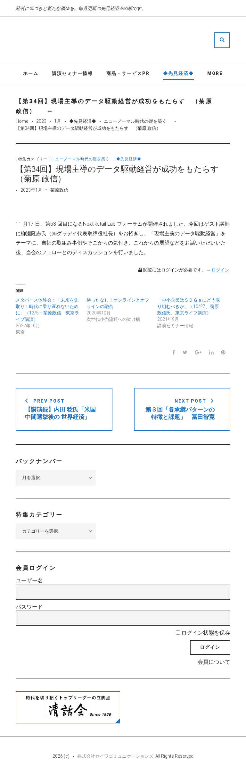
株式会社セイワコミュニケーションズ (115, 756)
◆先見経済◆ (178, 73)
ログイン (220, 270)
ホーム (30, 73)
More (215, 73)
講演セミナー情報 (72, 73)
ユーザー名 (29, 581)
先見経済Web (142, 40)
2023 (41, 121)
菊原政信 (59, 190)
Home (22, 121)
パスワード (29, 607)
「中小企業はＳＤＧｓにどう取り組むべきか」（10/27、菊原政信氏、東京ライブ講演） (188, 307)
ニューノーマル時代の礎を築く (137, 121)
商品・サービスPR (128, 73)
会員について (214, 662)
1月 (57, 121)
